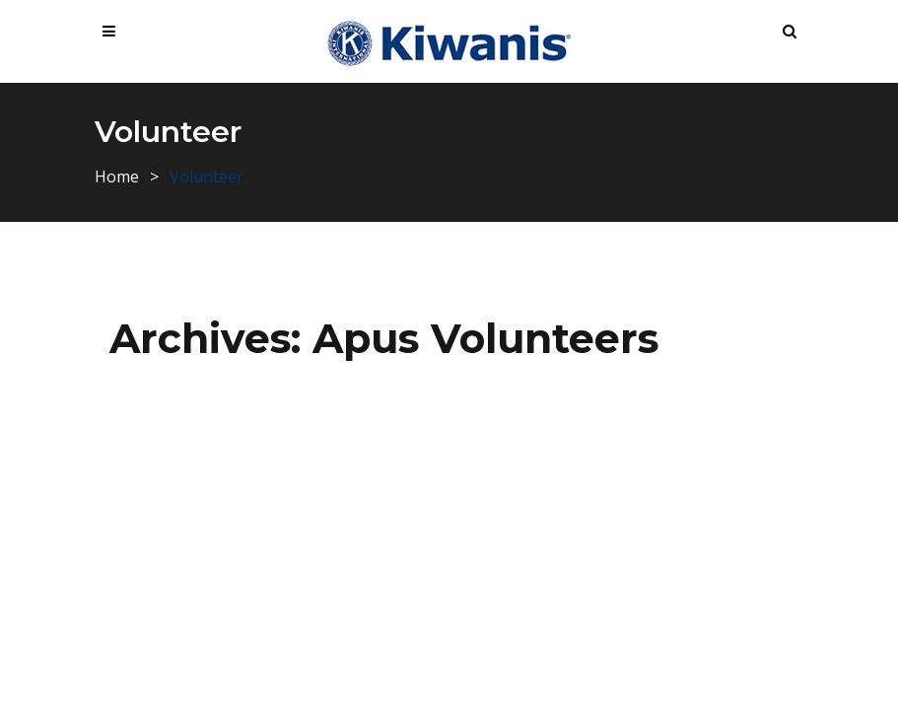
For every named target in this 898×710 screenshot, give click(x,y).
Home (117, 176)
